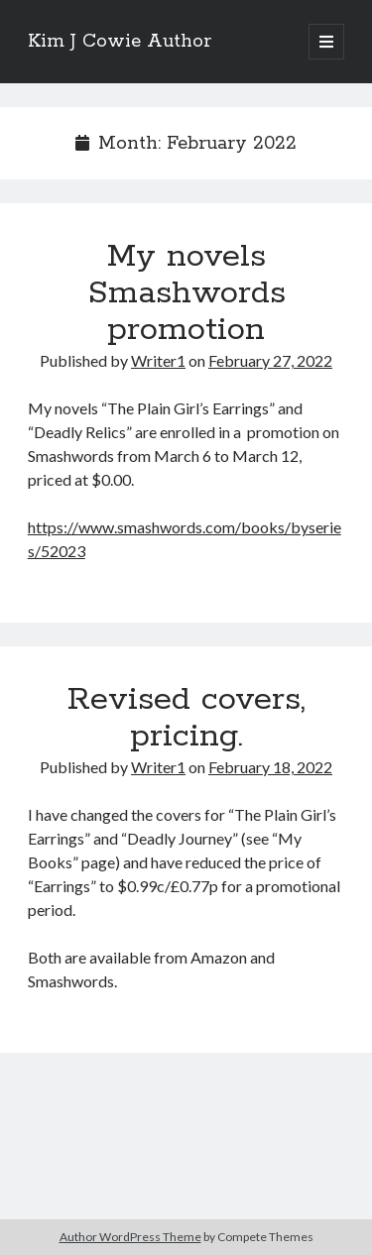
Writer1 (158, 360)
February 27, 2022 (270, 360)
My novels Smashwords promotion (186, 293)
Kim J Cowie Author (119, 42)
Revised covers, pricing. (186, 718)
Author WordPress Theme (130, 1236)
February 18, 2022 (270, 766)
